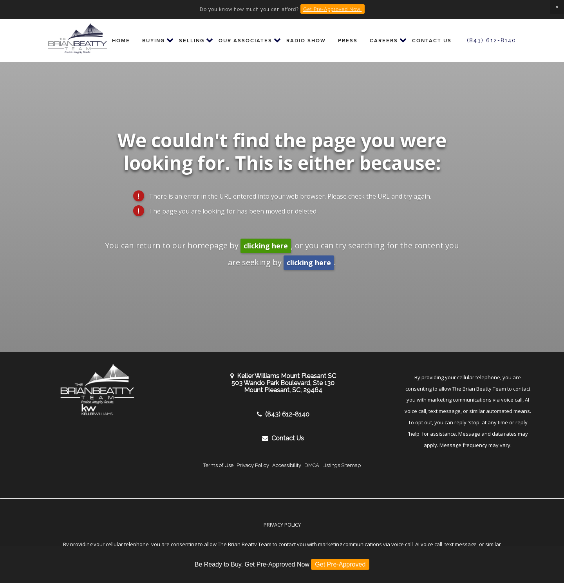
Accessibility (286, 465)
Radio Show (306, 40)
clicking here (266, 245)
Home (121, 40)
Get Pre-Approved (340, 564)
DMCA (311, 465)
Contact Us (432, 40)
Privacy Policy (253, 465)
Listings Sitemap (341, 465)
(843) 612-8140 (491, 40)
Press (348, 40)
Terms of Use (218, 465)
